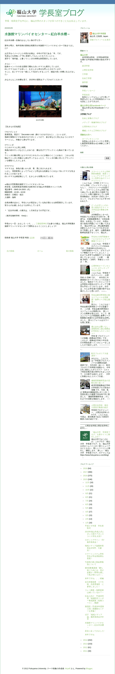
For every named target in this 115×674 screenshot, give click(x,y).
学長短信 (85, 95)
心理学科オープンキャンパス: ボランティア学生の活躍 (100, 268)
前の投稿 (70, 251)
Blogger (89, 668)
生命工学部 (86, 78)
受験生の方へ (85, 135)
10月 (87, 490)
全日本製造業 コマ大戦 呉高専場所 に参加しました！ (94, 584)
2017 (85, 472)
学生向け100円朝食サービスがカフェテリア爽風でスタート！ (100, 239)
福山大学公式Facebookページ (93, 105)
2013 (85, 644)
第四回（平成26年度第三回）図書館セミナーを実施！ (94, 608)
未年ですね (89, 634)
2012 (85, 647)
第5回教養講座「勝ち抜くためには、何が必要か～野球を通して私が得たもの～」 (94, 571)
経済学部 (86, 66)
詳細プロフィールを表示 (100, 40)
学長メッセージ (87, 91)
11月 (87, 486)
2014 (85, 640)
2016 (85, 476)
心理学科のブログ (88, 126)
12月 (87, 482)
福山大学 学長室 (99, 34)
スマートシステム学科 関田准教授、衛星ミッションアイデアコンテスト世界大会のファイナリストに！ (101, 176)
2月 (87, 519)
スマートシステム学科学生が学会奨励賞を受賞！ (94, 556)
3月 (87, 515)
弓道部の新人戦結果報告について (94, 563)
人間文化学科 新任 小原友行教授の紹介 (100, 406)
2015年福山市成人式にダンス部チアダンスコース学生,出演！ (94, 534)
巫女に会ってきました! (94, 631)
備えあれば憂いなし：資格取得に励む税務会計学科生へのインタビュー (100, 329)
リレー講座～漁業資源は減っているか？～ (94, 591)
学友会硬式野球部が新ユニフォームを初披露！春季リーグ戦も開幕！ (100, 298)
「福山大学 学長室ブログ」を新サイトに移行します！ (100, 434)
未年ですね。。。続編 (94, 578)
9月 (87, 493)
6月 (87, 504)
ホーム (40, 251)
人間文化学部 (87, 70)
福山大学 (84, 55)
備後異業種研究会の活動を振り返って (100, 381)
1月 (87, 523)
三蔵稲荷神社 (41, 223)
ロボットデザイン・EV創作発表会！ (94, 541)
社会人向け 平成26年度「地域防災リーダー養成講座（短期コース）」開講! (94, 599)
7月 (87, 501)
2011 (85, 651)
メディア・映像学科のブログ (93, 122)
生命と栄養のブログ (89, 118)
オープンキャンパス (89, 139)
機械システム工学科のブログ (93, 131)
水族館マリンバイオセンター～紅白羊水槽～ (94, 625)
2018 (85, 468)
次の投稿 (10, 251)
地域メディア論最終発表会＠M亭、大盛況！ (94, 548)
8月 (87, 497)
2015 (85, 479)
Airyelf (67, 668)
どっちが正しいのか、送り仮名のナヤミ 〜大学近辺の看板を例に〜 (100, 208)
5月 (87, 508)
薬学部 (85, 82)
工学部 (85, 74)
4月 (87, 512)
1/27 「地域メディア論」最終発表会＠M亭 (94, 617)
